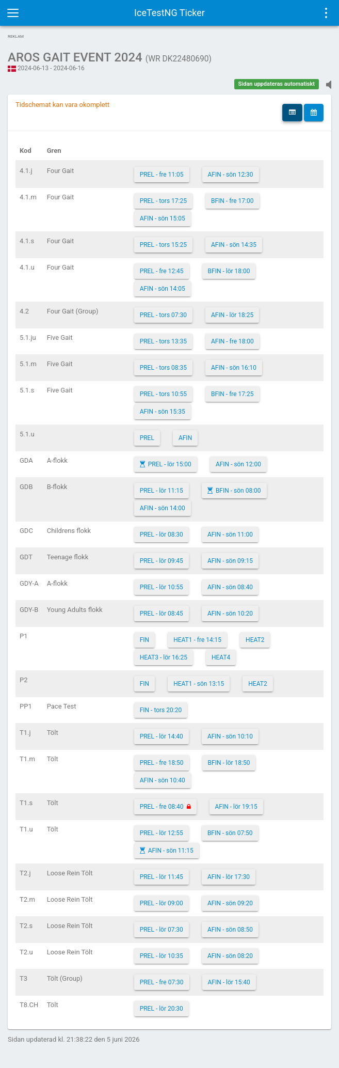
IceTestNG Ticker (169, 12)
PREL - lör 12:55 (161, 833)
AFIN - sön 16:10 (233, 367)
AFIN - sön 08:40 (230, 587)
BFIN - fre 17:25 (232, 394)
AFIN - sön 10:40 (162, 780)
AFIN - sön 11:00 (230, 534)
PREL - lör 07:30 (161, 929)
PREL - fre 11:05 (162, 174)
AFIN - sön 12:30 (230, 174)
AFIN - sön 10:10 (230, 736)
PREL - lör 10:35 (161, 956)
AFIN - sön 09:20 (230, 903)
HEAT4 (221, 657)
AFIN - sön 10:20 (230, 613)
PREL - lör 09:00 (161, 903)
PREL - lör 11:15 (161, 490)
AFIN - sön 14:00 (162, 508)
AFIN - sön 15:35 (162, 411)
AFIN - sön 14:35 (233, 244)
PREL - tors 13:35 (163, 341)
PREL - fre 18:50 (162, 762)
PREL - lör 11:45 (161, 877)
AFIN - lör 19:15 (236, 806)
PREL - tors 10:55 (163, 394)
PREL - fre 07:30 (162, 982)
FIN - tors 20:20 (161, 710)
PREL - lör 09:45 (161, 560)
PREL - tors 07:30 (163, 315)
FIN (144, 639)
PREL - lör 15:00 (169, 464)
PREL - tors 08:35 (163, 367)
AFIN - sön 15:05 (162, 218)
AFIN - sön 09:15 (230, 560)
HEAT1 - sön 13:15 (198, 683)
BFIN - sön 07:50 (230, 833)
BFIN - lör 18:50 (229, 762)
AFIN (185, 438)
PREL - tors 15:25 (163, 244)
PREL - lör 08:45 (161, 613)
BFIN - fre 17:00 (232, 201)
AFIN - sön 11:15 (170, 850)
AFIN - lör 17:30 (228, 877)
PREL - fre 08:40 (162, 806)
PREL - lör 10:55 (161, 587)
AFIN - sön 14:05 (162, 288)
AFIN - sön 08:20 (230, 956)
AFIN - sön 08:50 (230, 929)
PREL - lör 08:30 (161, 534)
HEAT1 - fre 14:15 (197, 639)
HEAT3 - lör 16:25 (163, 657)
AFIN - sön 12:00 (238, 464)
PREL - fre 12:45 (162, 271)
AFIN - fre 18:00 (232, 341)
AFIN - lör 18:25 (232, 315)
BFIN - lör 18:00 (229, 271)
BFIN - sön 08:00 (238, 490)
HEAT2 (255, 639)
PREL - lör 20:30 (161, 1008)
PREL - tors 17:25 (163, 201)
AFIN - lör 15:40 (229, 982)
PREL (147, 438)
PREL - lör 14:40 (161, 736)
